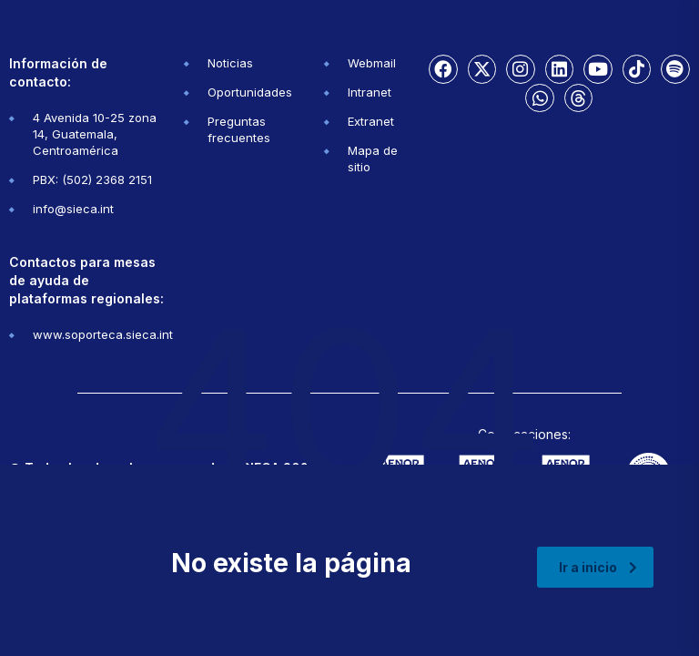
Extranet (371, 121)
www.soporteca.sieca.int (103, 334)
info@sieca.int (73, 208)
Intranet (369, 92)
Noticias (230, 63)
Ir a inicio (598, 567)
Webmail (372, 63)
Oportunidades (250, 92)
